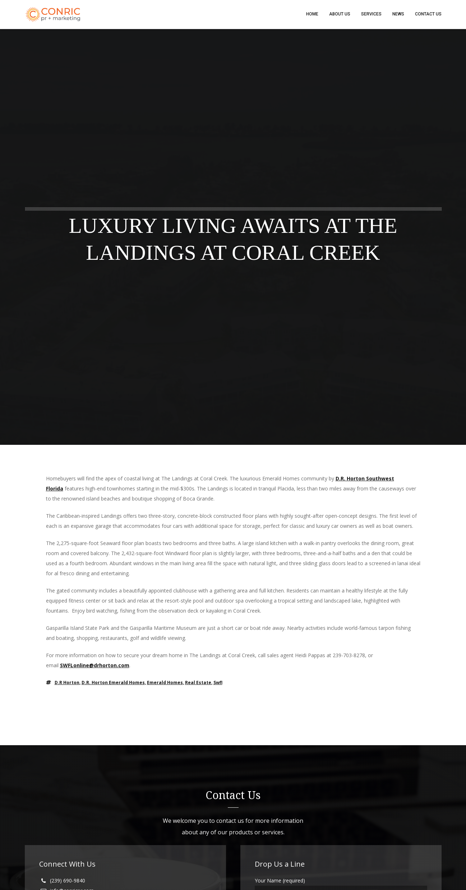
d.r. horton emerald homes (113, 683)
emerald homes (165, 683)
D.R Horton (67, 683)
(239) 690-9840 (67, 880)
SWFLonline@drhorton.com (94, 665)
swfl (217, 683)
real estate (198, 683)
